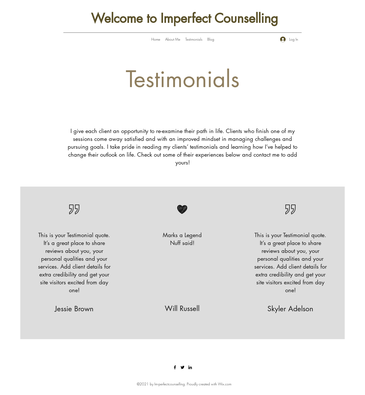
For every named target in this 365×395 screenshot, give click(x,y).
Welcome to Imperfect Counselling (184, 18)
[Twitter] (182, 367)
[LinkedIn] (190, 367)
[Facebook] (174, 367)
